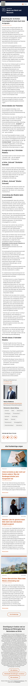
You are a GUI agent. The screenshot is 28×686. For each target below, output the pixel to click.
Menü (24, 4)
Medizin (6, 419)
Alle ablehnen (14, 670)
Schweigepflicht (18, 422)
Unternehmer (19, 425)
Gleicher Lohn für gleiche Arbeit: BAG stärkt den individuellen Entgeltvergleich (13, 522)
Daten (12, 410)
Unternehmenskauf (9, 425)
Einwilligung (7, 413)
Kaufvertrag (14, 416)
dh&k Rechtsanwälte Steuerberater (13, 403)
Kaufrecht (7, 416)
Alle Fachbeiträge (14, 614)
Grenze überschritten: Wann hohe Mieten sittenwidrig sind (14, 580)
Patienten (13, 419)
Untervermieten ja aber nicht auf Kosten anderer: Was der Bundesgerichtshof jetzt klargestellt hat (13, 475)
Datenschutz (20, 410)
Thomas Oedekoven (9, 401)
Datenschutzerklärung (19, 680)
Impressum (17, 682)
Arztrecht (7, 410)
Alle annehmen (14, 677)
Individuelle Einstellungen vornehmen (14, 673)
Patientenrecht (8, 422)
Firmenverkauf (16, 413)
